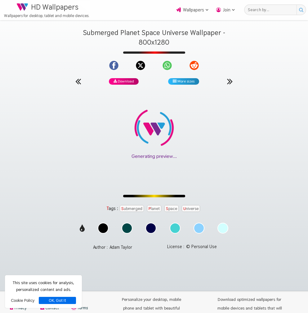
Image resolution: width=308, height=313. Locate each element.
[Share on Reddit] (194, 65)
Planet (154, 208)
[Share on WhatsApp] (167, 65)
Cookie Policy (22, 300)
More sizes (183, 81)
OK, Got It (57, 300)
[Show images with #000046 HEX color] (150, 232)
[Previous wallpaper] (78, 81)
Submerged (131, 208)
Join (226, 10)
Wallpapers (193, 10)
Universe (191, 208)
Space (171, 208)
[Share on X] (140, 65)
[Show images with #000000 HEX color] (103, 232)
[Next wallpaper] (230, 81)
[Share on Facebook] (113, 65)
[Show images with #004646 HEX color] (127, 232)
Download (124, 81)
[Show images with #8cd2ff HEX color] (199, 232)
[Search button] (301, 10)
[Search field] (272, 10)
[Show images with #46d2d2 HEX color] (175, 232)
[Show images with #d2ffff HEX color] (222, 232)
